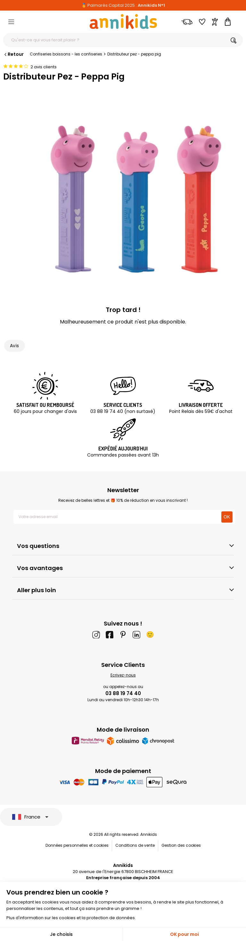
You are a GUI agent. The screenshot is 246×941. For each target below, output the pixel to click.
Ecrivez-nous (123, 675)
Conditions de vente (135, 845)
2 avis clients (43, 67)
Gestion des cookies (181, 845)
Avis (14, 345)
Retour (13, 54)
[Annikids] (123, 21)
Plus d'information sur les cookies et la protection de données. (71, 918)
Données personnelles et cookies (77, 845)
